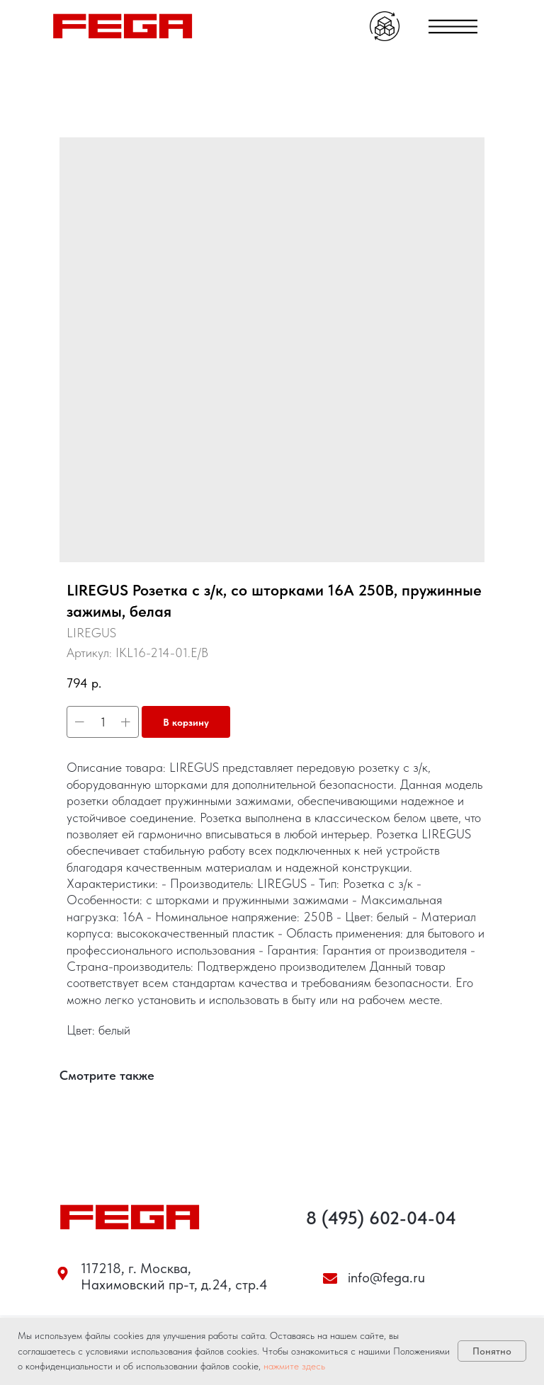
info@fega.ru (386, 1277)
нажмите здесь (294, 1366)
